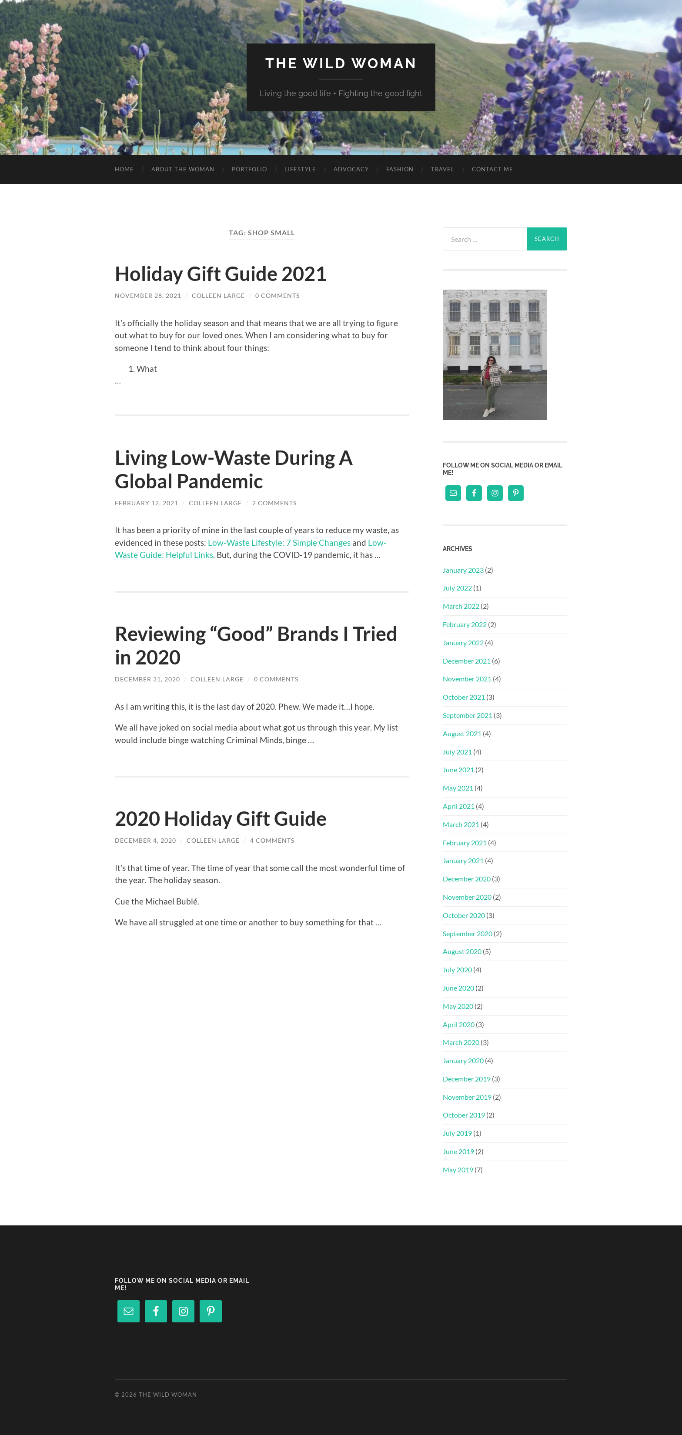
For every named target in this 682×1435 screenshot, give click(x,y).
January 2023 (463, 570)
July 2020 (457, 969)
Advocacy (351, 169)
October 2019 (464, 1115)
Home (124, 169)
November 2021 (467, 678)
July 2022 (457, 588)
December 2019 (467, 1079)
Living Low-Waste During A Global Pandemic (234, 469)
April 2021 (459, 806)
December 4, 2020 (145, 840)
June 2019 (458, 1151)
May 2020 (458, 1006)
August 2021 (462, 733)
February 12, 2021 (146, 503)
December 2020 (467, 878)
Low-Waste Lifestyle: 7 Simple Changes (279, 542)
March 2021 (461, 824)
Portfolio (249, 169)
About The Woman (182, 169)
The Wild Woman (341, 63)
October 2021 (464, 697)
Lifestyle (300, 169)
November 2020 (467, 897)
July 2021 (457, 752)
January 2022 (463, 642)
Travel (443, 169)
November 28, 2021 (148, 295)
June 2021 (458, 769)
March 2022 (461, 606)
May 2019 (458, 1169)
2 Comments (274, 503)
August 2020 (462, 951)
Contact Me (492, 169)
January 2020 (463, 1060)
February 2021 (465, 842)
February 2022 (465, 624)
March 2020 (461, 1042)
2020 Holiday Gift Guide (221, 818)
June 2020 (458, 988)
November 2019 (467, 1097)
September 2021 (467, 715)
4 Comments (272, 840)
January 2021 (463, 860)
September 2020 (467, 933)
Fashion (400, 169)
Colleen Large (218, 295)
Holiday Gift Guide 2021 (221, 273)
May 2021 (458, 788)
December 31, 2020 (147, 679)
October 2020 (464, 915)
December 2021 (467, 661)
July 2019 (457, 1133)
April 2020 (459, 1024)
